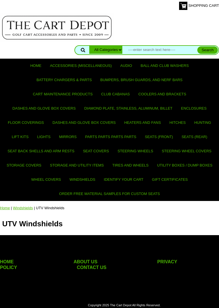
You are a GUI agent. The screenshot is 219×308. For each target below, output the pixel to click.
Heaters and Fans (142, 122)
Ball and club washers (165, 65)
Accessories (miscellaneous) (81, 65)
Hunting (202, 122)
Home (35, 65)
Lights (43, 137)
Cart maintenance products (63, 94)
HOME (7, 261)
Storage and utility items (77, 165)
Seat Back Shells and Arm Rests (41, 151)
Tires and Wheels (130, 165)
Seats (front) (159, 137)
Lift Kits (20, 137)
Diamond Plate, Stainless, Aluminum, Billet (128, 108)
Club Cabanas (115, 94)
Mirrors (67, 137)
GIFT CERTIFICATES (170, 179)
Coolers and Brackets (162, 94)
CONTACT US (92, 267)
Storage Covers (24, 165)
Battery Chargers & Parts (64, 80)
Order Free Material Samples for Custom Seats (109, 194)
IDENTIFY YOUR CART (123, 179)
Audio (126, 65)
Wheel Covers (46, 179)
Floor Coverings (26, 122)
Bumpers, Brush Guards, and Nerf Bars (141, 80)
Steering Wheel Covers (186, 151)
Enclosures (194, 108)
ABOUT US (86, 261)
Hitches (177, 122)
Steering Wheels (135, 151)
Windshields (82, 179)
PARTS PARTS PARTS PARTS (110, 137)
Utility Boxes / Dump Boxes (184, 165)
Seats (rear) (194, 137)
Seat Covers (96, 151)
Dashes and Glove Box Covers (44, 108)
